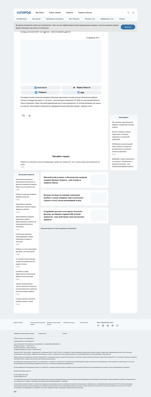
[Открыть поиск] (128, 12)
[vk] (23, 115)
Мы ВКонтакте (22, 19)
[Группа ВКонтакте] (41, 88)
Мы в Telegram (74, 19)
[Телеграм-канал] (41, 92)
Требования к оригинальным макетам (24, 333)
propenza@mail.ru (39, 344)
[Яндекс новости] (82, 88)
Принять (128, 27)
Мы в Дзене (36, 19)
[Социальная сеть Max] (82, 92)
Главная (65, 333)
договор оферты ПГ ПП (20, 376)
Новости (69, 12)
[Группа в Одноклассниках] (103, 325)
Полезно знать (84, 322)
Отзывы (122, 19)
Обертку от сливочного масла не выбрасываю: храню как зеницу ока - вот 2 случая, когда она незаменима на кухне (61, 164)
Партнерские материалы (54, 19)
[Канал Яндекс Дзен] (112, 325)
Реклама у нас (90, 19)
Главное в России (85, 12)
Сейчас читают (55, 12)
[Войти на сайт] (133, 12)
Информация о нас (107, 19)
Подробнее (65, 381)
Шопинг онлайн (18, 322)
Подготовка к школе (68, 322)
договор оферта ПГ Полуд (21, 374)
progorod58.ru (43, 357)
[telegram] (30, 115)
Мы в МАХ (40, 12)
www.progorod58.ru (28, 338)
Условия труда (42, 333)
